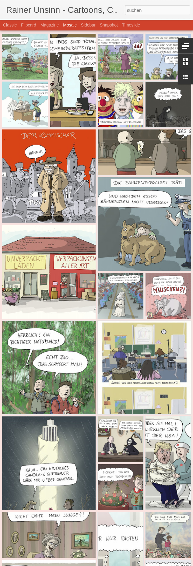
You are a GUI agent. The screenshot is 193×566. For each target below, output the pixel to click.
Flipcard (28, 25)
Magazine (49, 25)
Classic (10, 25)
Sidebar (88, 25)
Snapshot (109, 25)
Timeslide (131, 25)
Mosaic (69, 25)
